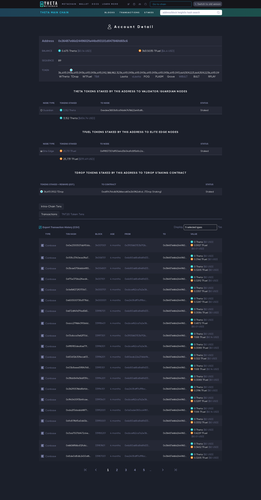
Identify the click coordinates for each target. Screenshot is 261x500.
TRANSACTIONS (130, 12)
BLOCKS (110, 12)
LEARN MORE (110, 4)
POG (147, 76)
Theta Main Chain (54, 12)
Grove (171, 76)
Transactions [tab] (49, 214)
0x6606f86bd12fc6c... (77, 445)
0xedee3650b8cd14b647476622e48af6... (122, 110)
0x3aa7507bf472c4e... (78, 433)
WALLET (84, 4)
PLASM (159, 76)
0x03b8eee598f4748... (78, 367)
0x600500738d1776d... (78, 300)
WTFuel (87, 76)
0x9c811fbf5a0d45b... (77, 420)
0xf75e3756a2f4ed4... (77, 279)
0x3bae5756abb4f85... (78, 268)
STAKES (149, 12)
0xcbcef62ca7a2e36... (136, 289)
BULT (197, 76)
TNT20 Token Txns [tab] (73, 214)
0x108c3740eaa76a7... (77, 257)
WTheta (64, 76)
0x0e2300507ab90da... (78, 245)
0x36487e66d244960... (175, 245)
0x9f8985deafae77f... (77, 346)
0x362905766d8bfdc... (77, 388)
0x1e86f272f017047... (76, 289)
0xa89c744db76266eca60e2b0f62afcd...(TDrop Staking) (131, 191)
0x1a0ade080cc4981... (137, 410)
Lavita (124, 76)
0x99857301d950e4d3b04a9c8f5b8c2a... (122, 151)
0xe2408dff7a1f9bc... (136, 300)
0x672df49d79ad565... (77, 311)
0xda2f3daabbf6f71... (77, 410)
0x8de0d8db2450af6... (78, 456)
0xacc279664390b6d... (78, 323)
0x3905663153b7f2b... (136, 245)
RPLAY (212, 76)
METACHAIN (69, 4)
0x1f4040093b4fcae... (77, 399)
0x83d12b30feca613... (77, 356)
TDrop (75, 76)
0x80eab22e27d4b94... (137, 356)
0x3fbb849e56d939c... (78, 378)
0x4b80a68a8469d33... (137, 257)
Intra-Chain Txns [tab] (51, 206)
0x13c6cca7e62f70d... (77, 335)
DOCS (95, 4)
